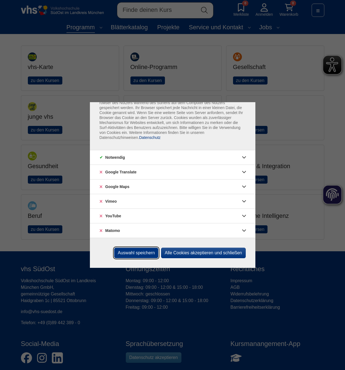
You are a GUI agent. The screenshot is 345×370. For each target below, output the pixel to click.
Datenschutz (150, 137)
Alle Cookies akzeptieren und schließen (203, 252)
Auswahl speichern (136, 252)
